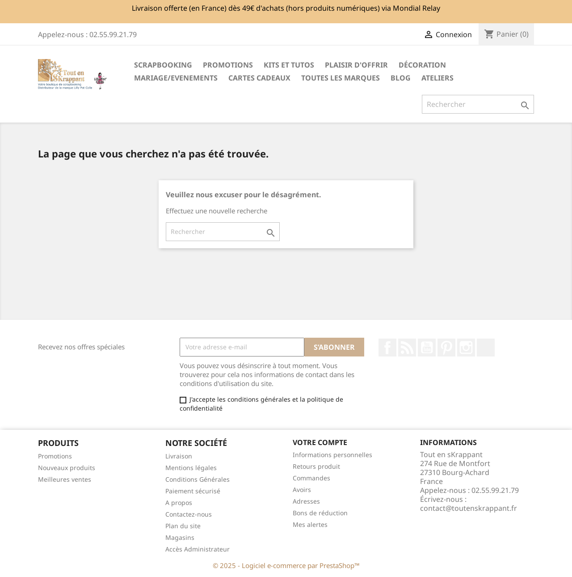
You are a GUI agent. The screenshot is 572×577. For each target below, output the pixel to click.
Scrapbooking (163, 65)
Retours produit (316, 466)
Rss (407, 347)
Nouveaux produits (66, 467)
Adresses (306, 501)
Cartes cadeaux (259, 78)
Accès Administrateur (197, 549)
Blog (401, 78)
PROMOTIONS (228, 65)
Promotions (55, 456)
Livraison (178, 456)
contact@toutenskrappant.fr (468, 508)
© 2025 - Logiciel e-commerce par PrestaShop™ (286, 565)
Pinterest (446, 347)
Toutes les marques (340, 78)
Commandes (311, 478)
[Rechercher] (478, 104)
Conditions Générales (197, 479)
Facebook (387, 347)
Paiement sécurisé (192, 491)
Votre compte (320, 442)
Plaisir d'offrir (356, 65)
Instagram (466, 347)
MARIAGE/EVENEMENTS (176, 78)
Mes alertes (310, 524)
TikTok (486, 347)
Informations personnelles (332, 454)
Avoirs (302, 489)
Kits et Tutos (289, 65)
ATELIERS (437, 78)
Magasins (179, 537)
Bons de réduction (320, 513)
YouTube (427, 347)
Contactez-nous (188, 514)
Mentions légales (191, 467)
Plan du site (183, 526)
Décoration (422, 65)
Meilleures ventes (64, 479)
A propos (178, 502)
